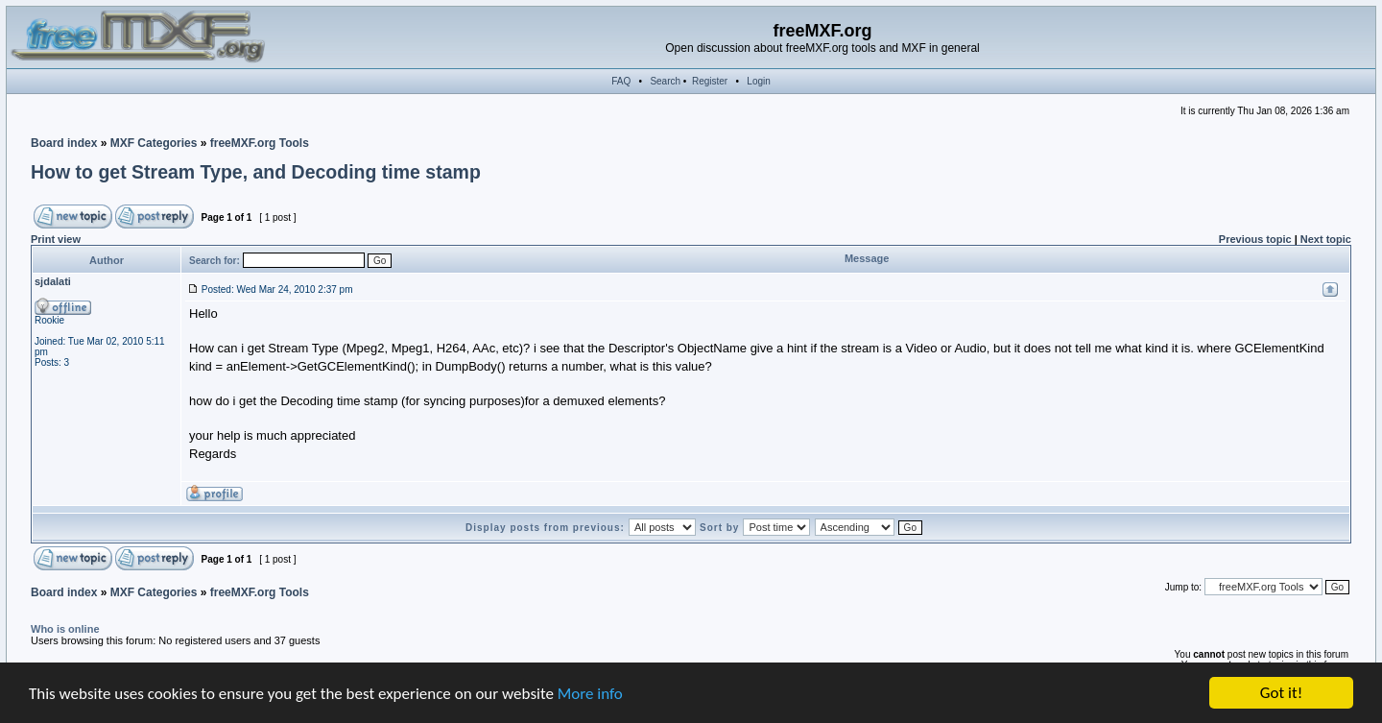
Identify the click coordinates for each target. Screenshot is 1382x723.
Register (709, 81)
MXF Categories (154, 143)
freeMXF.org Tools (259, 143)
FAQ (621, 81)
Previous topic (1255, 239)
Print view (56, 239)
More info (590, 694)
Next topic (1325, 239)
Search (665, 81)
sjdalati (53, 281)
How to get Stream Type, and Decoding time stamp (256, 171)
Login (758, 81)
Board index (64, 143)
